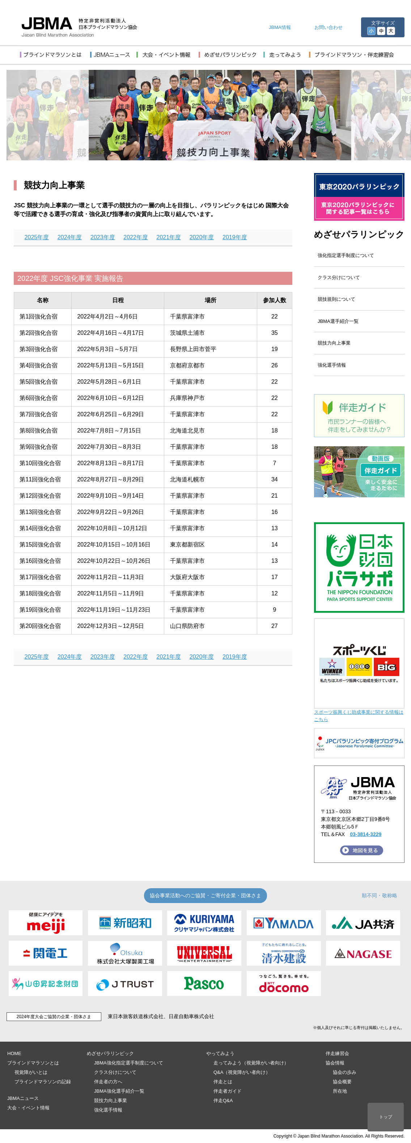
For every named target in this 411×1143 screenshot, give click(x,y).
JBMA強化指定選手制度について (128, 1063)
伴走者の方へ (108, 1081)
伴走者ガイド (227, 1091)
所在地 (340, 1091)
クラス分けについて (339, 277)
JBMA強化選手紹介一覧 (119, 1091)
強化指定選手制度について (346, 255)
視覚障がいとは (30, 1072)
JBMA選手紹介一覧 (338, 321)
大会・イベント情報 (28, 1107)
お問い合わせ (328, 27)
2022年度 (135, 237)
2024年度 (70, 237)
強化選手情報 (332, 365)
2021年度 (169, 237)
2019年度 (235, 237)
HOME (14, 1053)
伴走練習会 (337, 1053)
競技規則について (336, 299)
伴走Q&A (223, 1100)
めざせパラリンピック (359, 234)
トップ (385, 1116)
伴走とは (222, 1081)
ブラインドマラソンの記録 (42, 1081)
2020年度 (202, 237)
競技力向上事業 (334, 343)
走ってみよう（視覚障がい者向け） (251, 1063)
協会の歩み (344, 1072)
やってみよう (220, 1053)
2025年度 (37, 237)
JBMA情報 (280, 27)
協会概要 (342, 1081)
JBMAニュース (23, 1098)
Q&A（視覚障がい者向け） (241, 1072)
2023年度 (102, 237)
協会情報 (335, 1063)
